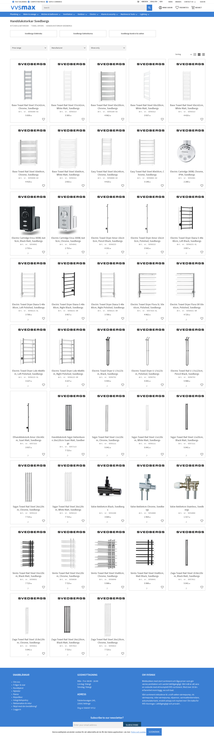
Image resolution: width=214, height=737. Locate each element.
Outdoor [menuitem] (81, 14)
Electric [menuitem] (93, 14)
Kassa (16, 694)
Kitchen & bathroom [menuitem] (49, 14)
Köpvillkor (18, 697)
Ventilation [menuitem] (67, 14)
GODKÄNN (154, 731)
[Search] (149, 8)
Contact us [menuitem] (188, 2)
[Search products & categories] (94, 8)
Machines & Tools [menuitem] (128, 14)
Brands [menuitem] (178, 2)
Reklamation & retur (22, 703)
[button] (182, 7)
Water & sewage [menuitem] (29, 14)
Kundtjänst (18, 688)
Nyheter (16, 691)
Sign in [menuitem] (202, 2)
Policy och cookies (138, 732)
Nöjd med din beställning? (25, 706)
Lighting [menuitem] (143, 14)
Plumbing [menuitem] (14, 14)
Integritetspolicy (20, 700)
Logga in (17, 709)
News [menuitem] (170, 2)
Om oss (16, 682)
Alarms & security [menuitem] (108, 14)
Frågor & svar (19, 685)
